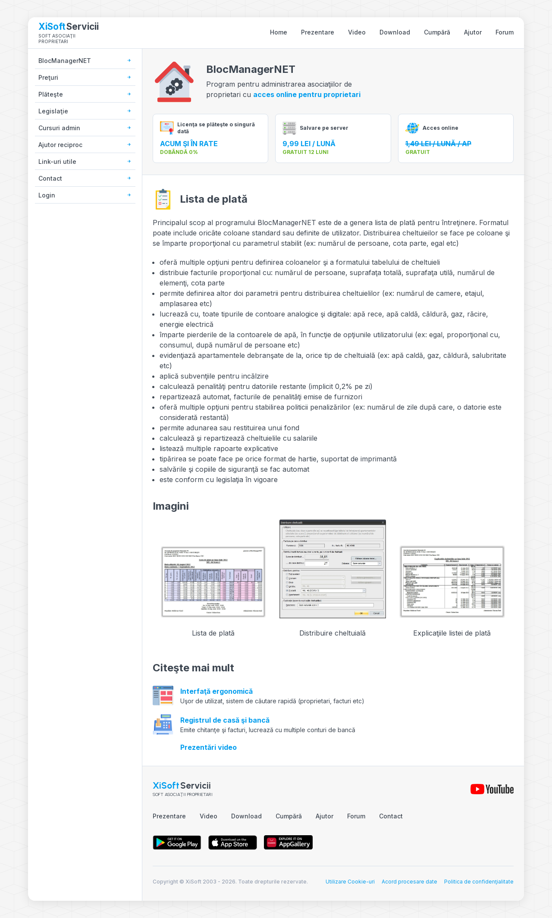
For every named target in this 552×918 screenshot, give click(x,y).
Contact (391, 816)
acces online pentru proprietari (307, 94)
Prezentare (317, 32)
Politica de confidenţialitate (479, 881)
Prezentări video (208, 747)
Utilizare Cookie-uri (350, 881)
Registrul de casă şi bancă (225, 720)
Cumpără (437, 32)
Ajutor (473, 32)
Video (357, 32)
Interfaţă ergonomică (216, 691)
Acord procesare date (409, 881)
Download (395, 32)
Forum (505, 32)
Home (278, 32)
